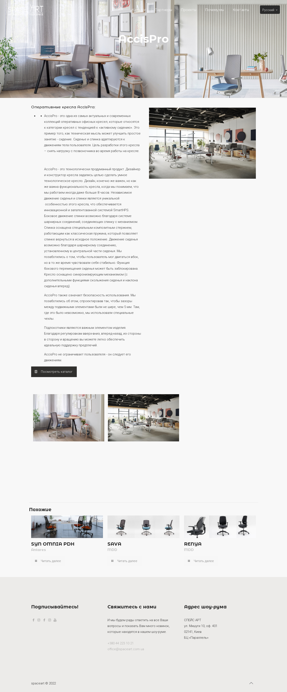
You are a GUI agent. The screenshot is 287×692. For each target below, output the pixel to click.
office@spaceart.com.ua (125, 649)
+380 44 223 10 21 (120, 643)
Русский (270, 10)
